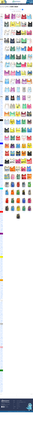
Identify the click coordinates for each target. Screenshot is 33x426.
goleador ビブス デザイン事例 (1, 57)
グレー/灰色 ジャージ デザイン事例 (1, 331)
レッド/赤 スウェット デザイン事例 (1, 220)
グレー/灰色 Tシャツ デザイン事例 (1, 338)
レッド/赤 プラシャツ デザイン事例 (1, 217)
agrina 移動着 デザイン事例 (1, 30)
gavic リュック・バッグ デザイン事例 (1, 91)
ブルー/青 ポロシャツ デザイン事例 (1, 154)
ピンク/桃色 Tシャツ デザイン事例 (1, 361)
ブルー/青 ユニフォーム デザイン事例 (1, 146)
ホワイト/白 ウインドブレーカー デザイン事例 (1, 323)
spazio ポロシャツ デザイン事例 (1, 107)
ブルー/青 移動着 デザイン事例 (1, 158)
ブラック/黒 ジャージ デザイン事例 (1, 126)
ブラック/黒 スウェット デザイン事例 (1, 128)
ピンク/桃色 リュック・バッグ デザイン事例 (1, 363)
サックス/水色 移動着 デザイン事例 (1, 205)
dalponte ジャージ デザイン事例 (1, 68)
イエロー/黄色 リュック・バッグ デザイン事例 (1, 272)
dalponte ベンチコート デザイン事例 (1, 80)
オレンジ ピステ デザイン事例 (1, 290)
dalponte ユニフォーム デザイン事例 (1, 65)
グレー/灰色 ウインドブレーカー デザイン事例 (1, 346)
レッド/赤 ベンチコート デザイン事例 (1, 233)
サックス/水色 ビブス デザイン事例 (1, 208)
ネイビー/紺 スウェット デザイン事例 (1, 173)
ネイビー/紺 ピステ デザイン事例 (1, 175)
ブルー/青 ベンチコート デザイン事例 (1, 164)
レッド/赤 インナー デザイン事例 (1, 229)
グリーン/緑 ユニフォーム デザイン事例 (1, 375)
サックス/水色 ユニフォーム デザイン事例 (1, 192)
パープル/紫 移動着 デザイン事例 (1, 250)
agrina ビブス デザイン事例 (1, 32)
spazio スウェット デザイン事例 (1, 105)
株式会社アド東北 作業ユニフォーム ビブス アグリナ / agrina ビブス (12, 101)
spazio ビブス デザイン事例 (1, 114)
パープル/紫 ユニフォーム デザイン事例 (1, 237)
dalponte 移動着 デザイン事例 (1, 77)
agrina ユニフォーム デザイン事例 (1, 19)
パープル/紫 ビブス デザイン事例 (1, 253)
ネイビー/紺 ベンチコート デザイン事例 (1, 188)
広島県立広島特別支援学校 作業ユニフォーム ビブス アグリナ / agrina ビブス (7, 28)
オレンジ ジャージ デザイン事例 (1, 287)
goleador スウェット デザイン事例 (1, 47)
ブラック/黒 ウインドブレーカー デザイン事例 (1, 141)
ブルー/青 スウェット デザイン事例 (1, 151)
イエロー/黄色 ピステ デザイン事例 (1, 267)
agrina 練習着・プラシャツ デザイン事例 (1, 21)
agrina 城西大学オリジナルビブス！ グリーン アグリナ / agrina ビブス (18, 195)
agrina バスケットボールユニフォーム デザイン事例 (1, 38)
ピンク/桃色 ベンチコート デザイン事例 (1, 371)
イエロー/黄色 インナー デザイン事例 (1, 275)
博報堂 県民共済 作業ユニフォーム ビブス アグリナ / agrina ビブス (18, 28)
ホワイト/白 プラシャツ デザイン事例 (1, 306)
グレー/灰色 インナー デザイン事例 (1, 343)
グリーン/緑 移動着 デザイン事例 (1, 388)
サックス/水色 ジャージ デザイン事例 (1, 195)
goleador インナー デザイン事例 (1, 56)
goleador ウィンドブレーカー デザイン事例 (1, 59)
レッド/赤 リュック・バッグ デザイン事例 (1, 226)
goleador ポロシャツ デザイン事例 (1, 50)
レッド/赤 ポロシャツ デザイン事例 (1, 223)
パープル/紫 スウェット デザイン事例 (1, 242)
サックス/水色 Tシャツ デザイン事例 (1, 201)
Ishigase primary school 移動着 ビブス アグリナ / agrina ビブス (24, 52)
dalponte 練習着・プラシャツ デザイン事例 (1, 66)
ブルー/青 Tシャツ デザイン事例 (1, 156)
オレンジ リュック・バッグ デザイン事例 (1, 294)
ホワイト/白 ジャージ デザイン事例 (1, 308)
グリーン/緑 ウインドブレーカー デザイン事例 (1, 393)
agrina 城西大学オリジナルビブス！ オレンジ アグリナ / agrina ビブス (12, 195)
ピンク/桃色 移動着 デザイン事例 (1, 364)
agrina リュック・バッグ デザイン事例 (1, 29)
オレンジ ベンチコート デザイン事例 (1, 301)
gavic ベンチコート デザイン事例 (1, 95)
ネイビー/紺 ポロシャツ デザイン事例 (1, 176)
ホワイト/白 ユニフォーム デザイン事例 (1, 305)
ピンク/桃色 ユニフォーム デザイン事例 (1, 351)
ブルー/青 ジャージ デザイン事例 (1, 150)
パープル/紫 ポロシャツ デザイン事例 (1, 245)
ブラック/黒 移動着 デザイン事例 (1, 136)
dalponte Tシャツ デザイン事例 (1, 74)
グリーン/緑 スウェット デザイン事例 (1, 380)
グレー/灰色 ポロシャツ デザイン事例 (1, 336)
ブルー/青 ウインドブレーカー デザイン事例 (1, 163)
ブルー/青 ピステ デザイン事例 (1, 152)
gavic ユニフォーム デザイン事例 (1, 84)
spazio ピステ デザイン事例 (1, 106)
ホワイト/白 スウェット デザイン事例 (1, 310)
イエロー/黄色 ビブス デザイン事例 (1, 277)
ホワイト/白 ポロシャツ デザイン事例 (1, 313)
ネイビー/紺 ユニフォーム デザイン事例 (1, 168)
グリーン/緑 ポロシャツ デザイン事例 (1, 383)
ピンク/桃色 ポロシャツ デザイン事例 (1, 360)
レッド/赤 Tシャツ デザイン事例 (1, 224)
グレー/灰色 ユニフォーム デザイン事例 (1, 328)
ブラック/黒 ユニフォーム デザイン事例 (1, 123)
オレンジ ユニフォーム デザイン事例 (1, 284)
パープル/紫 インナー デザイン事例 (1, 252)
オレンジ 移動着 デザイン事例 (1, 295)
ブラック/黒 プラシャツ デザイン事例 (1, 124)
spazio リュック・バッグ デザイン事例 (1, 110)
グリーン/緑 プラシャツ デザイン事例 (1, 377)
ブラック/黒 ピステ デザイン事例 (1, 129)
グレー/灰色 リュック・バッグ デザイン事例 (1, 339)
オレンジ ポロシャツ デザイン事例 (1, 291)
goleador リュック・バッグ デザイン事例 (1, 53)
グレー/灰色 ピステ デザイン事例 (1, 335)
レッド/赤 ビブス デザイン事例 (1, 230)
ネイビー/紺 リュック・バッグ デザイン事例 (1, 180)
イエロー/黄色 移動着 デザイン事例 (1, 274)
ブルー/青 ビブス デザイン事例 (1, 161)
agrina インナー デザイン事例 (1, 31)
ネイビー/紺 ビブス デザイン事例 (1, 185)
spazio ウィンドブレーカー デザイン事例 (1, 115)
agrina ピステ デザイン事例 (1, 25)
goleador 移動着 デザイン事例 (1, 55)
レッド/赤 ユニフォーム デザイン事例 (1, 215)
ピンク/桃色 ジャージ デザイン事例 (1, 355)
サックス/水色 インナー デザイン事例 (1, 206)
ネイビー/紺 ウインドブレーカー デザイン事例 (1, 186)
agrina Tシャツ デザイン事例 (1, 27)
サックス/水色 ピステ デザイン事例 (1, 198)
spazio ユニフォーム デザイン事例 (1, 100)
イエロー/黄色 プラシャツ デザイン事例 (1, 262)
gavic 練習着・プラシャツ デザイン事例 (1, 86)
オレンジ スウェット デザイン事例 (1, 288)
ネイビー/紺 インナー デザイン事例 (1, 183)
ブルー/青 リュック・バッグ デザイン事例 (1, 157)
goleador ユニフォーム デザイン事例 (1, 42)
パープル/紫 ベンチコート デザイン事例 (1, 257)
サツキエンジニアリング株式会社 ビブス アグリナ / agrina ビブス (24, 125)
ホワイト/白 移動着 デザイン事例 (1, 318)
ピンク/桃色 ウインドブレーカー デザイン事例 (1, 369)
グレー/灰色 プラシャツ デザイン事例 (1, 330)
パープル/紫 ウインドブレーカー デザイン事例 (1, 255)
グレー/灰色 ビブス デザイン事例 (1, 344)
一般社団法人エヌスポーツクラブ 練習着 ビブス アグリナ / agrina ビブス (18, 76)
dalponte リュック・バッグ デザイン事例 (1, 76)
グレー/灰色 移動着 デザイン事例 (1, 341)
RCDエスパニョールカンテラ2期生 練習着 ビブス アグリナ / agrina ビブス (29, 68)
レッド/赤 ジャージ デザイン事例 (1, 218)
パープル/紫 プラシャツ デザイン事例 (1, 239)
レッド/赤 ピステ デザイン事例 (1, 221)
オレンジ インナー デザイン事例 (1, 296)
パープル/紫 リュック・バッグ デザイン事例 (1, 249)
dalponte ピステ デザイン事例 (1, 71)
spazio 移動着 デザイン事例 (1, 111)
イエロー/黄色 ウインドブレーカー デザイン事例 (1, 278)
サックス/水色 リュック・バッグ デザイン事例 (1, 203)
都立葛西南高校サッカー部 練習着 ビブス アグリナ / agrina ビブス (12, 84)
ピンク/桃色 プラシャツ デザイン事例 (1, 353)
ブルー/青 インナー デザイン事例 (1, 160)
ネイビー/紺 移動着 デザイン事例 (1, 181)
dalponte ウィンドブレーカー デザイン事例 (1, 78)
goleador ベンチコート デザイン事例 (1, 61)
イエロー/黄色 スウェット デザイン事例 (1, 265)
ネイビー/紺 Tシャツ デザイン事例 (1, 178)
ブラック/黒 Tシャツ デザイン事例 (1, 133)
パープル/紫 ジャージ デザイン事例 (1, 240)
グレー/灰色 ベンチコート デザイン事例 (1, 348)
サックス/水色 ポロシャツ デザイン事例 (1, 200)
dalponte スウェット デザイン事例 (1, 70)
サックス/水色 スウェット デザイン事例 (1, 197)
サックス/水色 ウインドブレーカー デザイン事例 (1, 210)
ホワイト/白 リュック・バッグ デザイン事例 (1, 316)
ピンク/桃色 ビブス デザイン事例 (1, 368)
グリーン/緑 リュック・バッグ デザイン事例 (1, 386)
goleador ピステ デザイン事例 (1, 49)
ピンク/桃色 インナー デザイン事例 (1, 366)
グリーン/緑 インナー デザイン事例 (1, 390)
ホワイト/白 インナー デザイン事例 (1, 319)
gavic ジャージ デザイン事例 (1, 87)
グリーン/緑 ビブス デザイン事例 (1, 391)
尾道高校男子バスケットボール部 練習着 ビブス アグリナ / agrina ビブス (29, 76)
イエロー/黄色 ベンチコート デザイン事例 (1, 280)
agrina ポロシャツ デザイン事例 (1, 26)
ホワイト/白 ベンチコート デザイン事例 (1, 324)
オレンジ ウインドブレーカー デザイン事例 (1, 299)
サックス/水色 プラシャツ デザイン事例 (1, 193)
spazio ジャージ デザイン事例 (1, 103)
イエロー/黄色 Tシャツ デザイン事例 (1, 270)
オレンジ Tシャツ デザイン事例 (1, 292)
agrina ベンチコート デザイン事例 (1, 36)
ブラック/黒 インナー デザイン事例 (1, 138)
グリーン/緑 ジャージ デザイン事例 (1, 378)
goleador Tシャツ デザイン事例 (1, 52)
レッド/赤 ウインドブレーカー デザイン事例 (1, 232)
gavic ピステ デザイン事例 (1, 89)
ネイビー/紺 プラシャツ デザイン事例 (1, 170)
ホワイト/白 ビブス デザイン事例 (1, 321)
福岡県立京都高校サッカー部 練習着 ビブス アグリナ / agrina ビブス (12, 36)
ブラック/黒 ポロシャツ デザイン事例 (1, 131)
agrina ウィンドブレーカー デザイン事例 (1, 34)
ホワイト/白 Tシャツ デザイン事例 (1, 314)
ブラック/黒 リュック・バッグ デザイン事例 (1, 134)
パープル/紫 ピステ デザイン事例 (1, 244)
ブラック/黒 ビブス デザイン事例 (1, 139)
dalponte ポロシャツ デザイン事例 (1, 72)
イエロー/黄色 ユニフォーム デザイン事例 (1, 261)
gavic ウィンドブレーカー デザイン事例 (1, 94)
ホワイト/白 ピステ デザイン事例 (1, 311)
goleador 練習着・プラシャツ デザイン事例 (1, 44)
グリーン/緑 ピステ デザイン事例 (1, 381)
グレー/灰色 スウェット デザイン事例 (1, 333)
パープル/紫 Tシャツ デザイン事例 (1, 247)
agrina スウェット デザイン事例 (1, 23)
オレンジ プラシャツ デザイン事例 (1, 286)
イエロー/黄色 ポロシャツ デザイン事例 (1, 269)
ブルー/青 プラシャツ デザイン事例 (1, 148)
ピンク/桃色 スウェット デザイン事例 (1, 356)
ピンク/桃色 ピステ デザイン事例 (1, 358)
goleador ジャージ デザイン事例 (1, 46)
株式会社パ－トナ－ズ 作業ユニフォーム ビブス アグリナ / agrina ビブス (29, 93)
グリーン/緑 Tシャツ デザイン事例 (1, 385)
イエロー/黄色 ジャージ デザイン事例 (1, 264)
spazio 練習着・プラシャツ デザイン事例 (1, 102)
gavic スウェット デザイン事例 (1, 88)
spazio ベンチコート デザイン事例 (1, 117)
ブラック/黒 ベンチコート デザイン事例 (1, 142)
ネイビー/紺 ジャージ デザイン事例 (1, 172)
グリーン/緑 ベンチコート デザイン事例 (1, 394)
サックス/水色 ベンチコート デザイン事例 (1, 211)
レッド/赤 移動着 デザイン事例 (1, 227)
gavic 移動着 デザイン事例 (1, 92)
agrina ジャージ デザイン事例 (1, 22)
